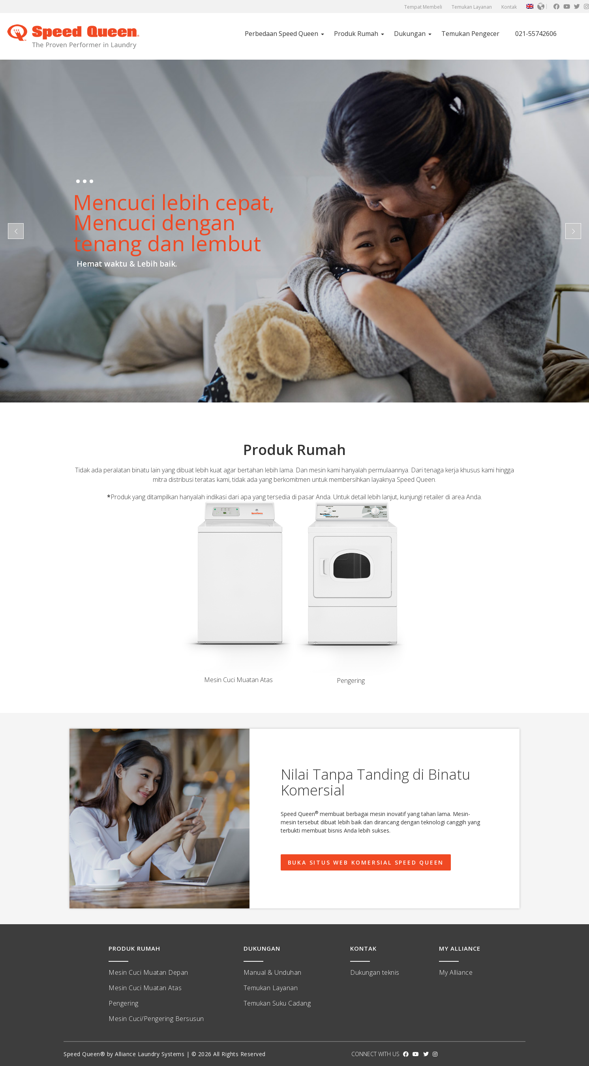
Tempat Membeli (423, 7)
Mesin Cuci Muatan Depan (148, 972)
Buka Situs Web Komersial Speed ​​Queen (366, 862)
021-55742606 (536, 33)
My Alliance (456, 972)
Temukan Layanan (472, 7)
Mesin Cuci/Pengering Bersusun (156, 1018)
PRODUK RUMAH (134, 948)
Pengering (124, 1003)
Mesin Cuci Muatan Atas (145, 987)
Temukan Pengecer (470, 33)
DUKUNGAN (262, 948)
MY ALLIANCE (459, 948)
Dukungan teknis (375, 972)
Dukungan (410, 33)
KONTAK (363, 948)
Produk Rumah (356, 33)
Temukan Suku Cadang (277, 1003)
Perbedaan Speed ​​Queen (281, 33)
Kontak (509, 7)
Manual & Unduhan (273, 972)
